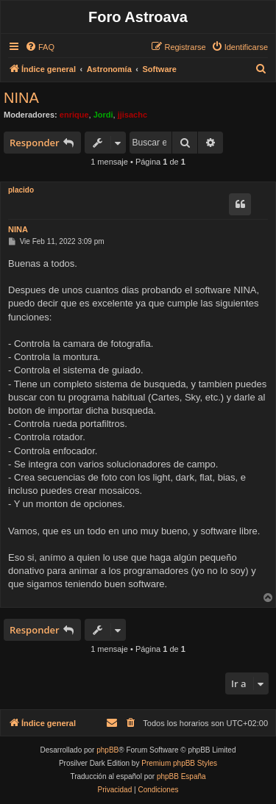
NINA (21, 98)
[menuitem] (39, 47)
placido (21, 190)
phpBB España (181, 776)
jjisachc (132, 114)
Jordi (103, 114)
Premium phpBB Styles (179, 763)
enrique (74, 114)
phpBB (107, 750)
